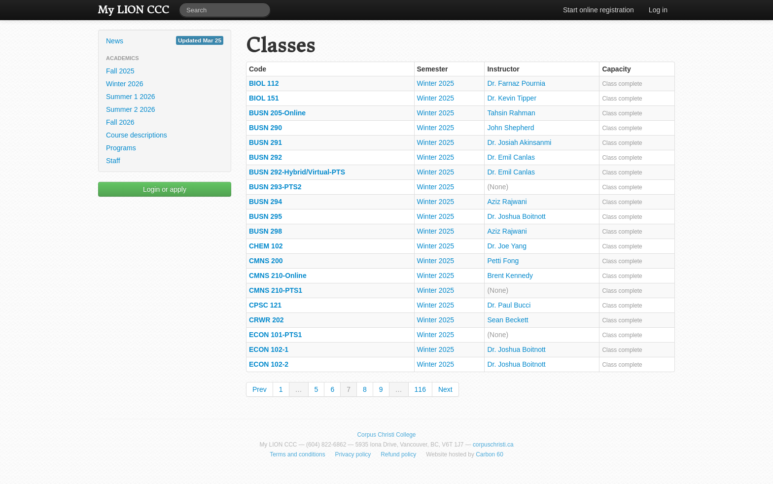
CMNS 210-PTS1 (275, 290)
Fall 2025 (120, 71)
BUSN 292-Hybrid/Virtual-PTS (297, 172)
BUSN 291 (265, 142)
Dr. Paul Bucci (508, 305)
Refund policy (398, 454)
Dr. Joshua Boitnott (516, 216)
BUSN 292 (265, 157)
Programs (121, 148)
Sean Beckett (507, 320)
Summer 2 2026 (130, 109)
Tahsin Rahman (511, 113)
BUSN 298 (265, 231)
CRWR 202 (266, 320)
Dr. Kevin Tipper (511, 98)
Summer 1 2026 (130, 97)
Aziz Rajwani (507, 202)
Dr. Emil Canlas (510, 157)
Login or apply (164, 189)
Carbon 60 (489, 454)
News (164, 40)
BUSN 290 (265, 128)
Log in (658, 10)
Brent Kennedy (510, 275)
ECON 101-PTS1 (275, 335)
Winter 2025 (435, 83)
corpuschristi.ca (493, 444)
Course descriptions (136, 135)
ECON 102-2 (268, 364)
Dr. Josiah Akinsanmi (519, 142)
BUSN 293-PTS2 (275, 187)
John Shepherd (510, 128)
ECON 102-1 (268, 349)
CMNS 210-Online (278, 275)
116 (420, 389)
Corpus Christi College (386, 434)
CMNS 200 (265, 261)
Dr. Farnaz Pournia (516, 83)
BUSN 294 (265, 202)
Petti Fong (503, 261)
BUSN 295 (265, 216)
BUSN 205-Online (277, 113)
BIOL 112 (264, 83)
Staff (113, 161)
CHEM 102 (265, 246)
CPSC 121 (265, 305)
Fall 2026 (120, 122)
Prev (259, 389)
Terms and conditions (297, 454)
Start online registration (598, 10)
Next (445, 389)
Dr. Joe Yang (507, 246)
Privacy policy (353, 454)
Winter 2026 (124, 84)
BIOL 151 (264, 98)
